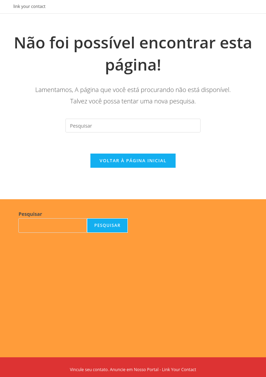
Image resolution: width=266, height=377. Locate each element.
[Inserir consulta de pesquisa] (133, 125)
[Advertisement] (73, 290)
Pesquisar (30, 214)
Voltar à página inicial (132, 160)
